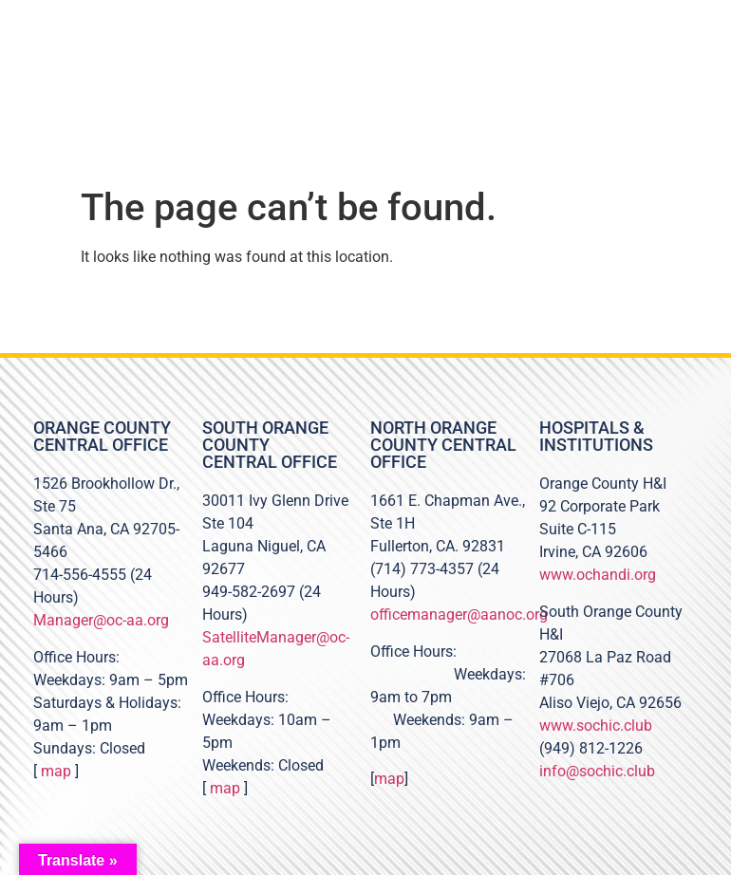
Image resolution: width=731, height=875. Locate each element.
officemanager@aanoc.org (459, 614)
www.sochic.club (595, 726)
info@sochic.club (597, 771)
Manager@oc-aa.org (101, 620)
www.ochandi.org (597, 575)
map (56, 771)
